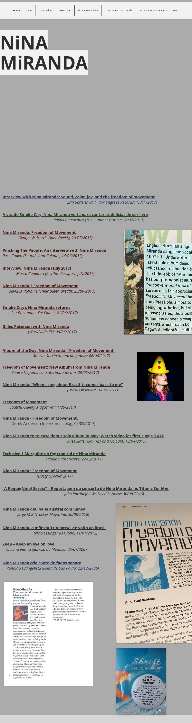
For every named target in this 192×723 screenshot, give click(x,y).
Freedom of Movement (25, 402)
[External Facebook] (96, 139)
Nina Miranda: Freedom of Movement (39, 232)
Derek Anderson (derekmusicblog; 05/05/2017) (49, 420)
